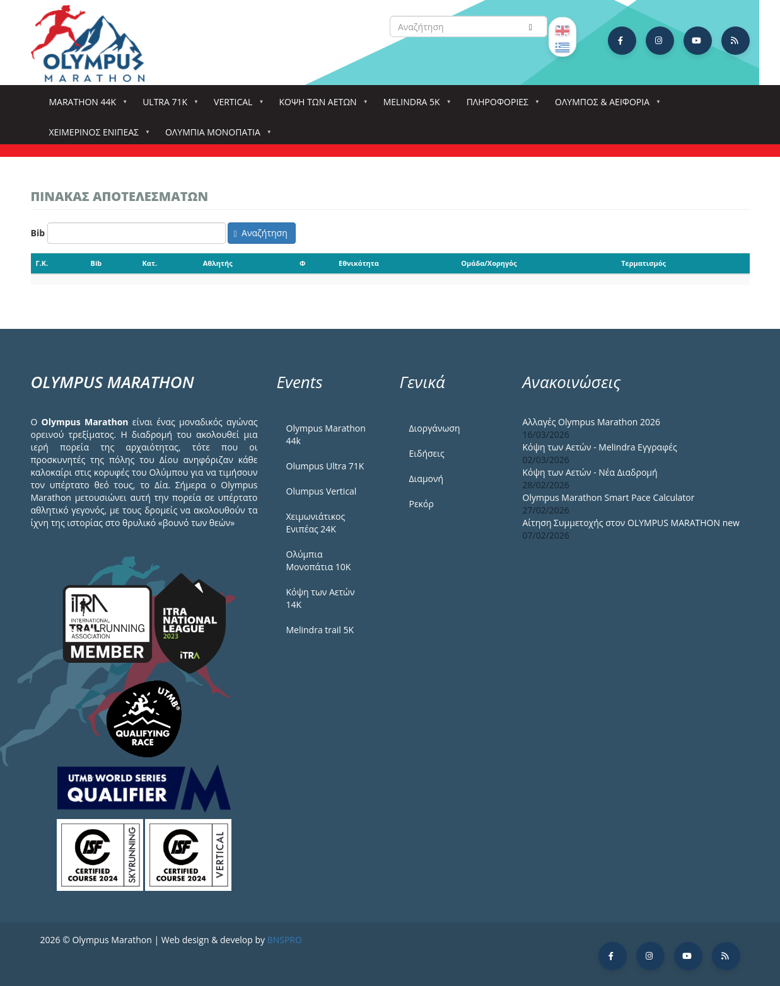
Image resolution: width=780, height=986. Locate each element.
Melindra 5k (414, 105)
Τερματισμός (643, 263)
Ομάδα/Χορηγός (488, 263)
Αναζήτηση (261, 233)
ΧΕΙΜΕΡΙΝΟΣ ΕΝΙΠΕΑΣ (96, 136)
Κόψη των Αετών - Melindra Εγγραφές (600, 447)
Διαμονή (426, 478)
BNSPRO (284, 940)
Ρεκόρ (421, 504)
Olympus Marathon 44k (326, 434)
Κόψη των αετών (320, 105)
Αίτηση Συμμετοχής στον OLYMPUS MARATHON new (631, 523)
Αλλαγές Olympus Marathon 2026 (592, 422)
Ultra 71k (167, 105)
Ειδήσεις (427, 453)
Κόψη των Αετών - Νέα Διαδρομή (590, 472)
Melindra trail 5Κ (320, 630)
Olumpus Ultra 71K (325, 466)
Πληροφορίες (500, 105)
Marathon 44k (85, 105)
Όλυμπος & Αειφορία (604, 105)
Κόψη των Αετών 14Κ (320, 598)
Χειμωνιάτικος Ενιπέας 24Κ (316, 522)
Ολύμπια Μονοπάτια (215, 136)
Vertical (235, 105)
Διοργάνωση (434, 428)
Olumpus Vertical (321, 491)
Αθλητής (218, 263)
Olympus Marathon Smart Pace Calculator (609, 497)
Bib (38, 233)
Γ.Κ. (42, 263)
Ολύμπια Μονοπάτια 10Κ (318, 560)
